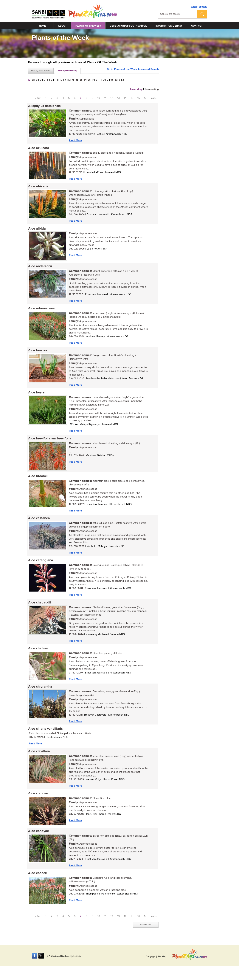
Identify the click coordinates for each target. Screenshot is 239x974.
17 (145, 98)
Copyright (150, 956)
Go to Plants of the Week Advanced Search (133, 70)
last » (153, 98)
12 (112, 98)
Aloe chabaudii (39, 604)
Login (194, 6)
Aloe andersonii (40, 267)
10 (98, 98)
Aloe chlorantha (40, 689)
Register (203, 6)
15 (132, 98)
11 (105, 98)
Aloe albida (37, 229)
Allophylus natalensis (44, 106)
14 (125, 98)
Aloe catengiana (40, 562)
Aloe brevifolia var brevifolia (49, 440)
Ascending (136, 89)
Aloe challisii (38, 650)
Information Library (169, 25)
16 (138, 98)
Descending (152, 89)
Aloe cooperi (37, 876)
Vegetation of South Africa (128, 25)
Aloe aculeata (38, 148)
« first (38, 98)
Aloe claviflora (39, 753)
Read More (75, 140)
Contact (197, 25)
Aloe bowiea (37, 351)
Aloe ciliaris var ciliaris (45, 731)
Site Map (161, 956)
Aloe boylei (36, 394)
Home (42, 25)
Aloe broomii (37, 477)
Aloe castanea (39, 520)
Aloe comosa (38, 796)
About (62, 25)
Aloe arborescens (41, 309)
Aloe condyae (38, 834)
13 (118, 98)
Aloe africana (38, 187)
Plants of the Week (88, 25)
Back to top (145, 927)
